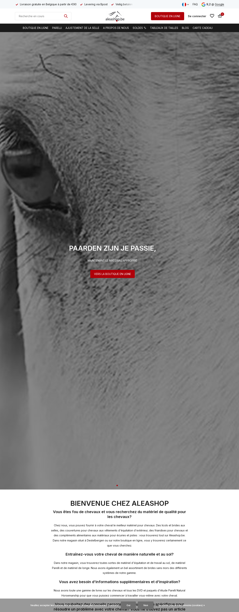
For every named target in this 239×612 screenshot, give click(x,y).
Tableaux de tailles (164, 27)
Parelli (57, 27)
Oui (128, 605)
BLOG (185, 27)
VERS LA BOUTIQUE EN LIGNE (112, 274)
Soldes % (139, 27)
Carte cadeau (203, 27)
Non (145, 605)
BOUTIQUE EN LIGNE (167, 16)
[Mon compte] (197, 16)
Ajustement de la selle (82, 27)
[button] (117, 485)
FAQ (195, 4)
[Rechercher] (43, 16)
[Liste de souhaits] (212, 16)
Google (219, 4)
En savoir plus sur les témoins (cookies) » (181, 605)
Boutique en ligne (35, 27)
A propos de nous (116, 27)
